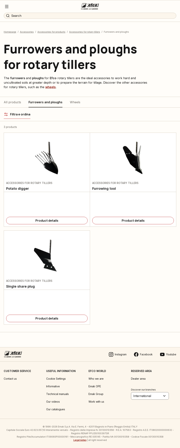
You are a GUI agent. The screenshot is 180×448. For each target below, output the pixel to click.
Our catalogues (55, 409)
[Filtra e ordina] (17, 114)
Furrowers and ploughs (45, 102)
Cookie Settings (56, 378)
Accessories (27, 31)
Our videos (53, 401)
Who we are (96, 378)
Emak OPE (95, 386)
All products (12, 102)
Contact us (10, 378)
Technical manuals (57, 394)
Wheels (75, 102)
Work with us (96, 401)
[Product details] (47, 220)
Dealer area (138, 378)
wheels (50, 87)
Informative (53, 386)
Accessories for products (51, 31)
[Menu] (7, 7)
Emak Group (96, 394)
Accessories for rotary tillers (84, 31)
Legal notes (79, 440)
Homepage (10, 31)
